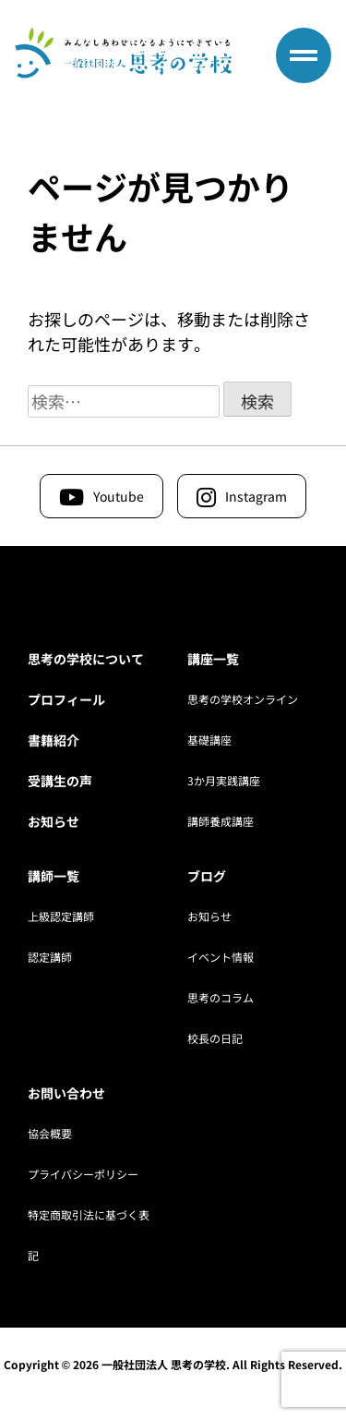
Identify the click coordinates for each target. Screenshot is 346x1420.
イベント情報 (220, 957)
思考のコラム (220, 997)
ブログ (206, 876)
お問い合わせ (66, 1093)
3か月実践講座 (223, 780)
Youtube (118, 496)
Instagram (256, 496)
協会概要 (50, 1133)
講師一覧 (53, 876)
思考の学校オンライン (242, 699)
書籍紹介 (53, 740)
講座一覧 (213, 658)
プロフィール (66, 699)
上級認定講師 (61, 916)
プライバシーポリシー (83, 1174)
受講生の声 (60, 780)
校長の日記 (215, 1038)
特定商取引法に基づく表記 (88, 1221)
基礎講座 (209, 739)
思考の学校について (86, 658)
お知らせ (53, 821)
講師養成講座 (220, 821)
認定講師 (50, 957)
